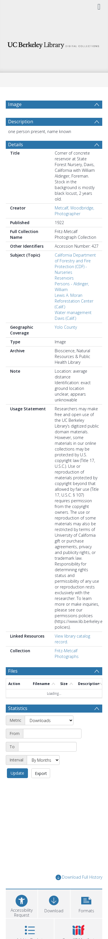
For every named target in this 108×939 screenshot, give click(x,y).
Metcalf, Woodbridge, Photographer (74, 210)
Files (13, 671)
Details (15, 144)
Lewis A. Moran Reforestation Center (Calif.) (74, 301)
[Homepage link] (54, 44)
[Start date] (52, 733)
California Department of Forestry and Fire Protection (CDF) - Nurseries (75, 263)
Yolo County (66, 327)
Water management (73, 312)
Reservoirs (64, 278)
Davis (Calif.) (65, 318)
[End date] (47, 747)
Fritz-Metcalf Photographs (67, 653)
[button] (86, 903)
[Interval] (43, 760)
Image (15, 104)
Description (20, 121)
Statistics (17, 708)
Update (17, 773)
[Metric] (49, 720)
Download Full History (79, 877)
